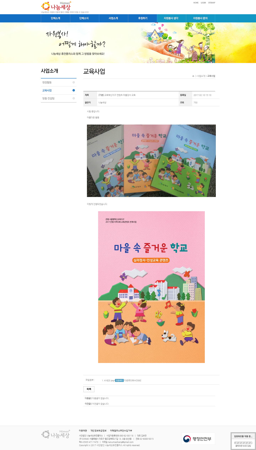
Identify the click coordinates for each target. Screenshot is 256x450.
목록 (89, 389)
